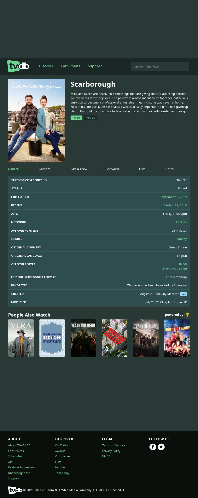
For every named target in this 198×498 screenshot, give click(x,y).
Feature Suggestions (22, 467)
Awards (60, 451)
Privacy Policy (111, 451)
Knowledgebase (19, 473)
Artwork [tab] (113, 169)
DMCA (106, 456)
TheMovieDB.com (174, 268)
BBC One (181, 222)
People (60, 467)
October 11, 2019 (175, 205)
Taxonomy (62, 473)
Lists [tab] (142, 169)
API (10, 462)
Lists (58, 462)
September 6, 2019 (173, 197)
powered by (177, 315)
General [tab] (13, 169)
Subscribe (15, 456)
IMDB (183, 264)
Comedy (181, 239)
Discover (46, 66)
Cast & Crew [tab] (79, 169)
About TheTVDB (19, 445)
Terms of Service (113, 445)
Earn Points (70, 66)
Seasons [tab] (44, 169)
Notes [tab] (169, 169)
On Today (61, 445)
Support (95, 66)
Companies (62, 456)
